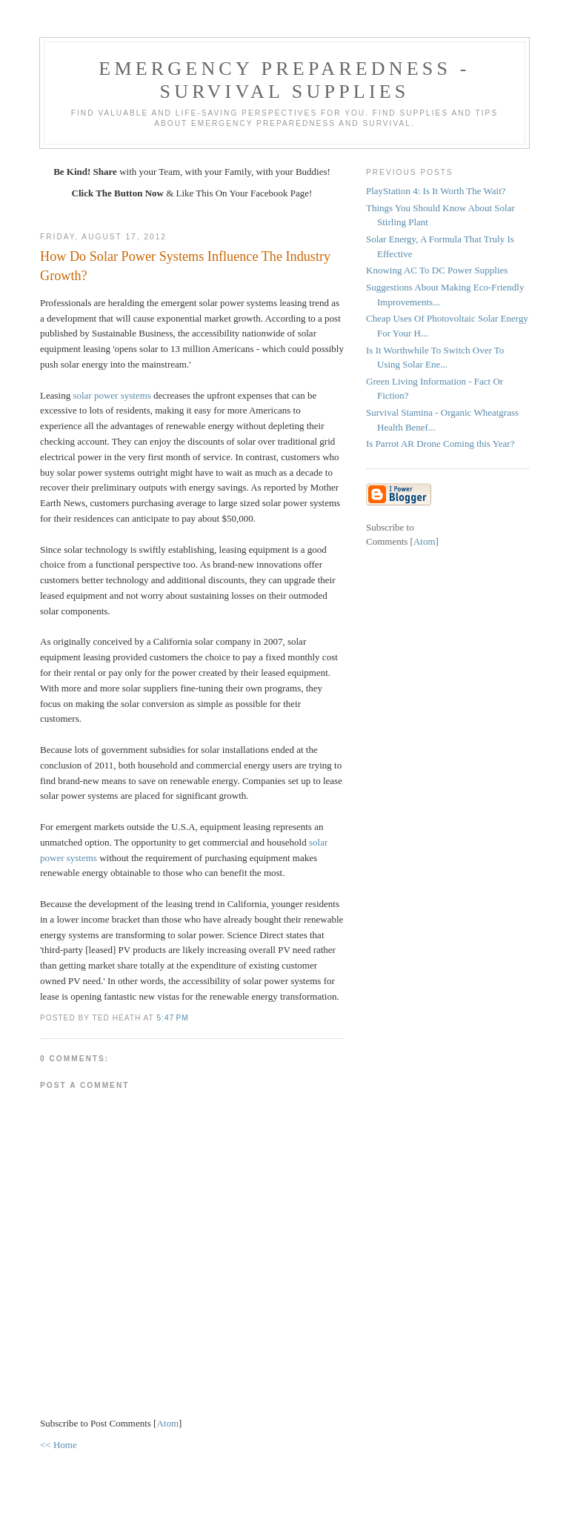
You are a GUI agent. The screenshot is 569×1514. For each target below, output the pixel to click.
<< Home (58, 1444)
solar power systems (111, 395)
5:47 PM (172, 1018)
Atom (167, 1423)
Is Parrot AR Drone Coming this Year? (440, 443)
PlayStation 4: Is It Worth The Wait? (436, 190)
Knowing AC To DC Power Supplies (437, 270)
